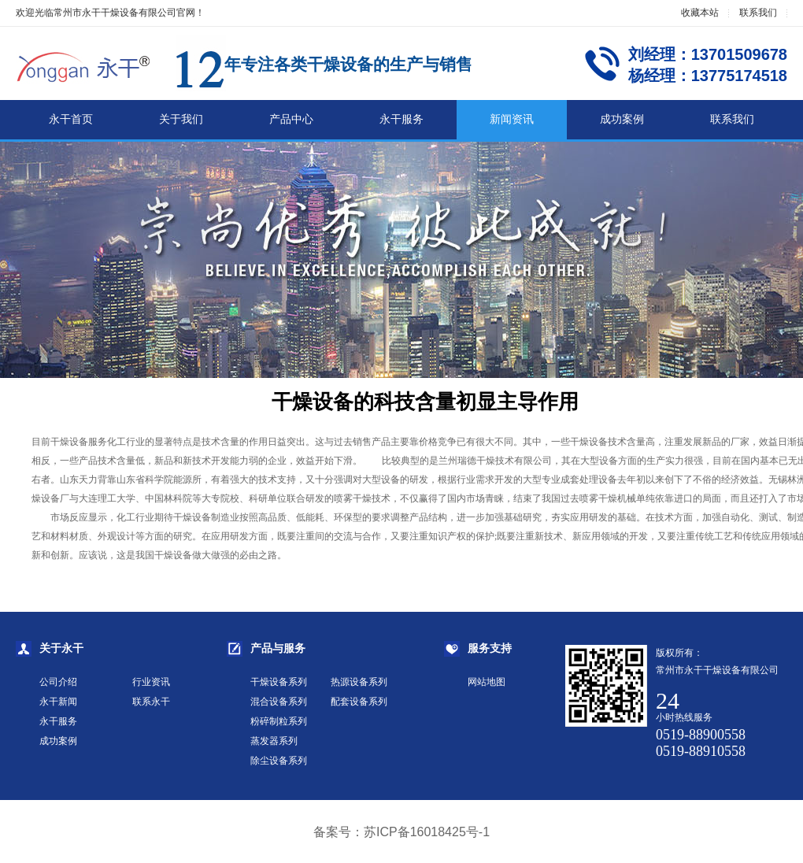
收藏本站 (700, 12)
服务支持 (490, 648)
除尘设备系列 (278, 760)
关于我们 (181, 119)
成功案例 (622, 119)
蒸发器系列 (274, 740)
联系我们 (758, 12)
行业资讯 (151, 681)
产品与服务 (277, 648)
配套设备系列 (359, 701)
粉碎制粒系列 (278, 721)
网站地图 (486, 681)
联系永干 (151, 701)
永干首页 (71, 119)
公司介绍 (58, 681)
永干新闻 (58, 701)
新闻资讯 (512, 119)
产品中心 (291, 119)
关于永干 (61, 648)
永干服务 (401, 119)
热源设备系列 (359, 681)
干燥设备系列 (278, 681)
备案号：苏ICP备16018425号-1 (401, 832)
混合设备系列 (278, 701)
